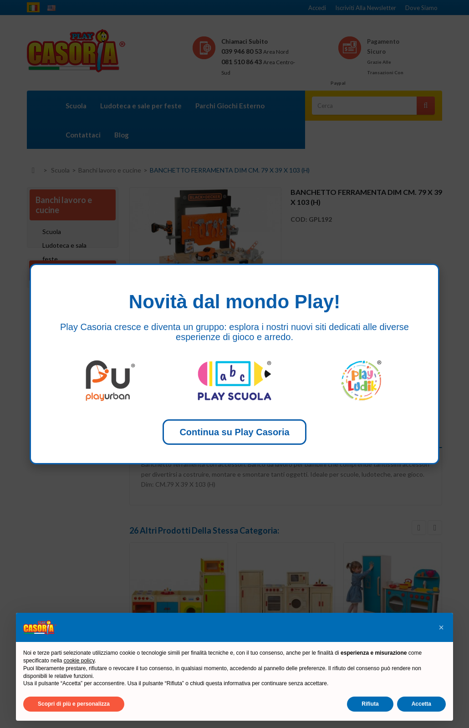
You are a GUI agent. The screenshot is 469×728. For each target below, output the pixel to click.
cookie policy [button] (79, 660)
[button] (441, 627)
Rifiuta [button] (370, 704)
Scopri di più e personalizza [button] (74, 704)
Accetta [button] (421, 704)
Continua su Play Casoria (234, 432)
